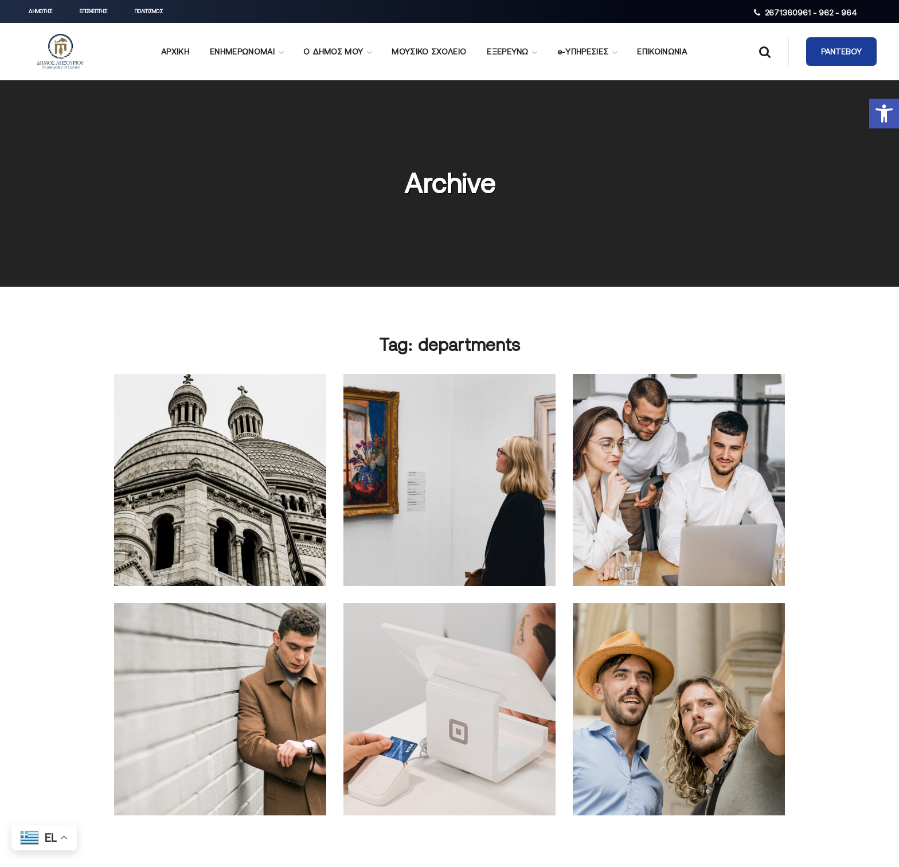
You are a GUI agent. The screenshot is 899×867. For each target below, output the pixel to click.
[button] (884, 113)
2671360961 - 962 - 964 (811, 12)
